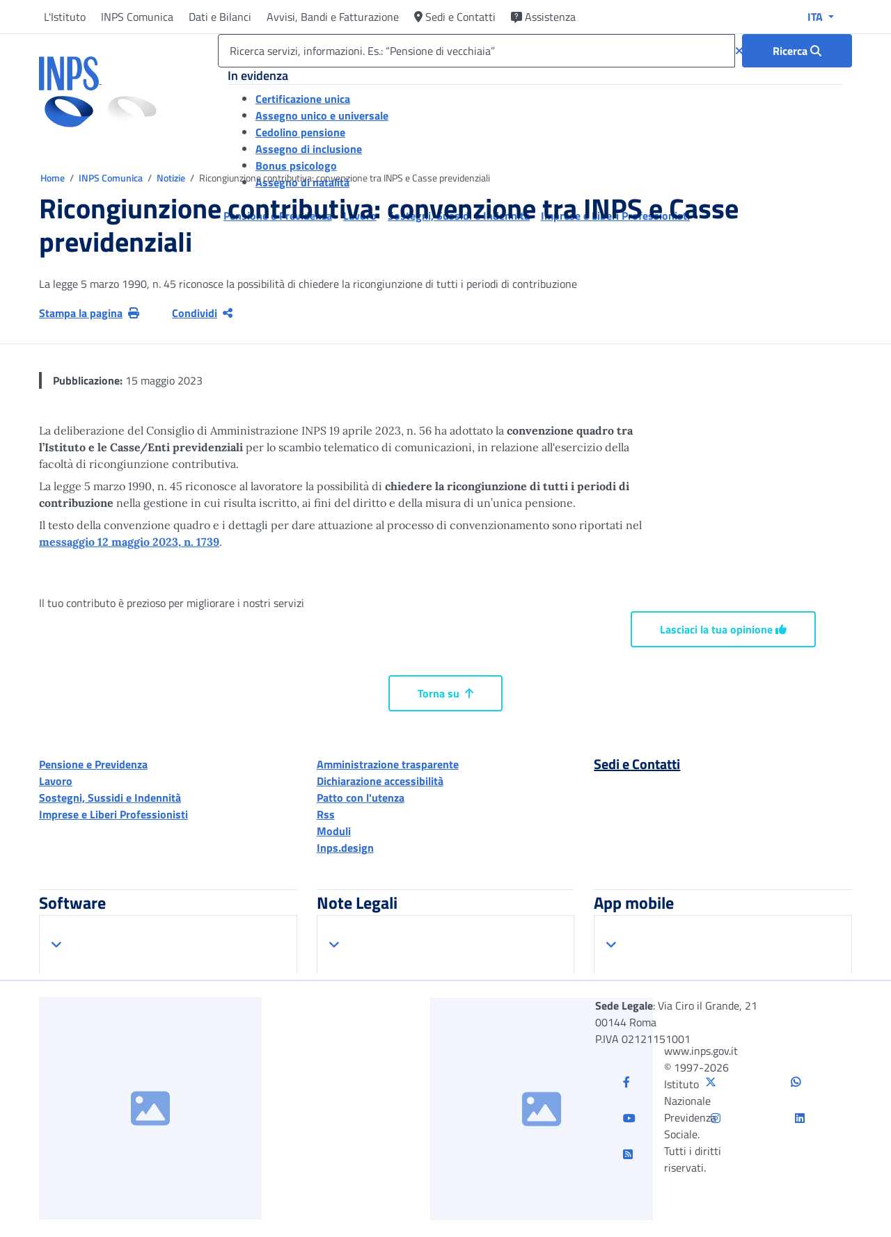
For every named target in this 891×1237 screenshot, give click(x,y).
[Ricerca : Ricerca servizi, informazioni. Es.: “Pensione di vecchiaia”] (797, 50)
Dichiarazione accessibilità (380, 781)
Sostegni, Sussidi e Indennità (110, 797)
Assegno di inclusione (308, 148)
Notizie (171, 177)
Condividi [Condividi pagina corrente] (202, 313)
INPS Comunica (137, 16)
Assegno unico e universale (321, 115)
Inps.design (345, 847)
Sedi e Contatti (455, 16)
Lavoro (55, 781)
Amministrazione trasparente (388, 764)
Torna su (445, 693)
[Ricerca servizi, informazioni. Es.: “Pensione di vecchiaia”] (476, 50)
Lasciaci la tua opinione (723, 629)
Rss (326, 814)
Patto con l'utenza (360, 797)
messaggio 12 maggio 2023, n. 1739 (129, 542)
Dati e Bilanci (220, 16)
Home (53, 177)
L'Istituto (65, 16)
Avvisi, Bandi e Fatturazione (333, 16)
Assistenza (543, 16)
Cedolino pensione (300, 132)
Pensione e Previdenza (93, 764)
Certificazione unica (302, 98)
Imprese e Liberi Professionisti (113, 814)
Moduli (334, 831)
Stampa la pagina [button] (89, 313)
